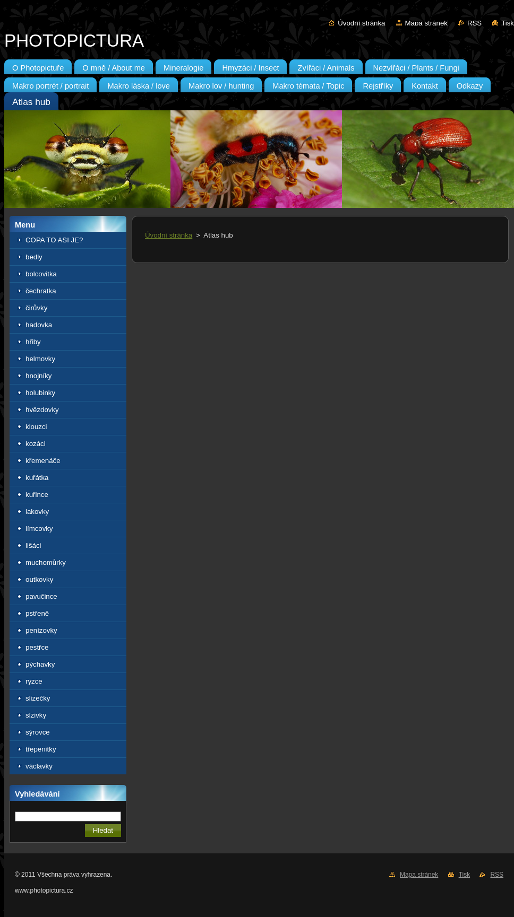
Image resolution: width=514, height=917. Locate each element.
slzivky (35, 715)
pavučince (41, 596)
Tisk (507, 23)
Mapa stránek (426, 23)
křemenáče (43, 461)
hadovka (38, 325)
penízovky (41, 630)
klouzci (36, 427)
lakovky (37, 512)
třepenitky (40, 749)
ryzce (33, 681)
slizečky (37, 698)
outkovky (39, 579)
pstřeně (37, 613)
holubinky (40, 393)
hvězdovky (42, 410)
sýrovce (37, 732)
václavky (39, 766)
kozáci (35, 444)
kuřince (36, 495)
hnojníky (38, 376)
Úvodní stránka (361, 23)
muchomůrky (45, 562)
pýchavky (40, 664)
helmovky (40, 359)
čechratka (40, 291)
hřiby (33, 342)
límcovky (39, 528)
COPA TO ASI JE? (54, 240)
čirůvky (36, 308)
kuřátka (37, 478)
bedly (33, 257)
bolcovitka (41, 274)
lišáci (33, 545)
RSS (474, 23)
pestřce (37, 647)
